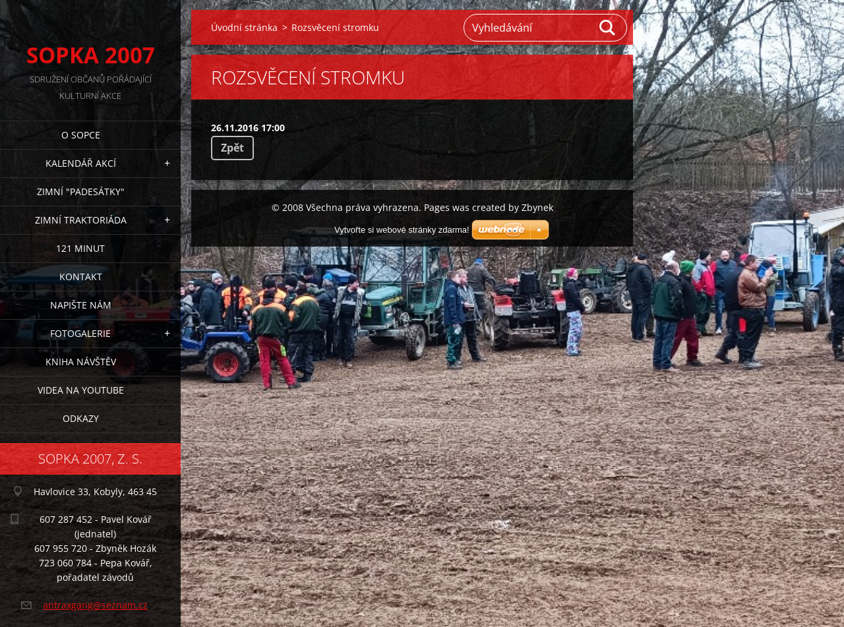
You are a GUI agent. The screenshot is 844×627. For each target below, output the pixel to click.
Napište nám (80, 305)
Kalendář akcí (80, 163)
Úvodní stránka (244, 27)
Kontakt (80, 276)
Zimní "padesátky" (81, 191)
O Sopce (80, 135)
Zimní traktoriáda (81, 220)
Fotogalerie (80, 333)
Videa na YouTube (81, 390)
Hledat (608, 28)
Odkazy (81, 418)
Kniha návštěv (80, 361)
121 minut (80, 248)
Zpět (232, 147)
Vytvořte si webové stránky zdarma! (401, 230)
